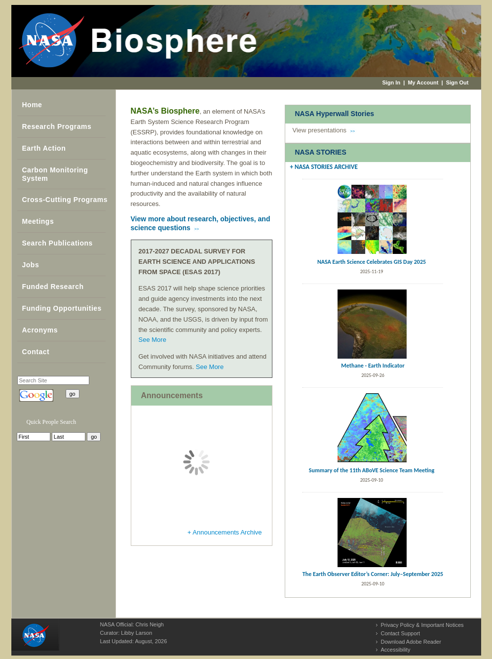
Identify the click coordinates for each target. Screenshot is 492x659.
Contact (36, 352)
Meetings (38, 221)
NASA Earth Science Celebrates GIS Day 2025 (371, 261)
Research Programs (57, 126)
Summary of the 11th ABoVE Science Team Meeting (371, 470)
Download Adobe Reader (411, 642)
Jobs (30, 265)
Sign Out (457, 82)
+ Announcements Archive (225, 532)
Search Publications (57, 243)
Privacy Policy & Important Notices (422, 625)
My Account (423, 82)
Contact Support (400, 633)
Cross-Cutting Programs (65, 200)
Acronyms (40, 330)
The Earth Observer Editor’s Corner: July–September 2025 (373, 574)
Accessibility (396, 650)
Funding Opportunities (62, 308)
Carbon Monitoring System (55, 174)
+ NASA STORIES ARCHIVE (324, 166)
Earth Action (44, 148)
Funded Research (53, 286)
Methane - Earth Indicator (372, 365)
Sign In (391, 82)
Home (32, 105)
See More (152, 339)
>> (196, 229)
